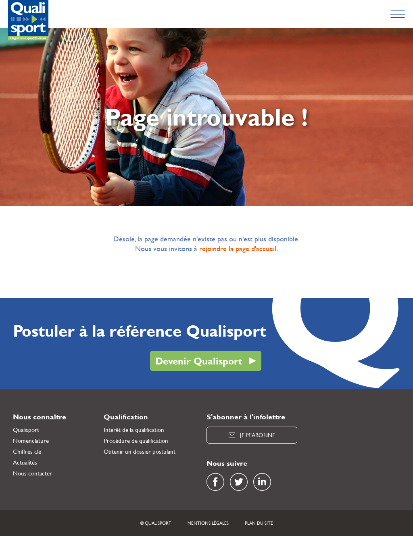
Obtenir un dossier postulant (139, 451)
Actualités (25, 462)
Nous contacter (32, 473)
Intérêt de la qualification (134, 429)
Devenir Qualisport (198, 361)
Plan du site (259, 523)
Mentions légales (208, 523)
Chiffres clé (27, 451)
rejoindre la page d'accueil (237, 248)
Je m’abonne (252, 435)
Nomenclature (31, 440)
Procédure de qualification (136, 440)
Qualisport (26, 429)
